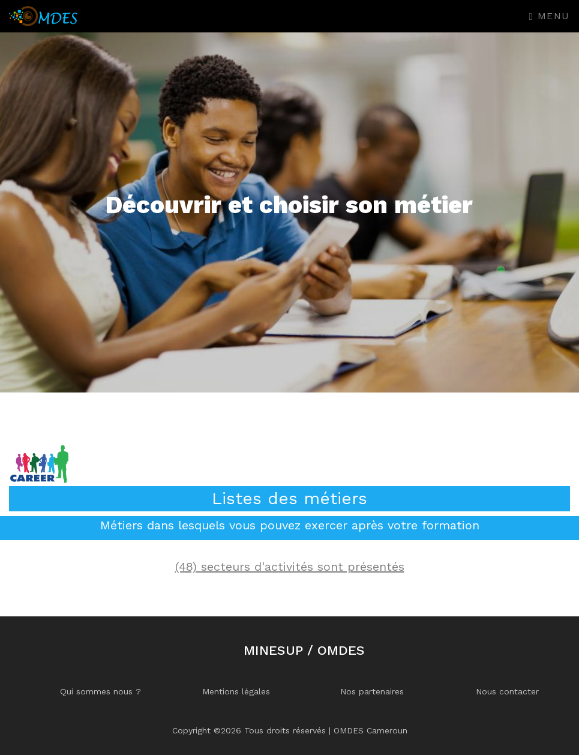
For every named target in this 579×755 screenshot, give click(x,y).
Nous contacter (507, 691)
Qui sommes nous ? (100, 691)
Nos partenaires (372, 691)
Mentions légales (236, 691)
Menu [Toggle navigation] (549, 16)
